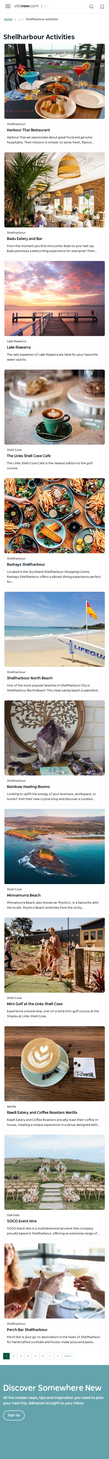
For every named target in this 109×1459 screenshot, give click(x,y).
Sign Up (14, 1415)
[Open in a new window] (54, 81)
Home (10, 19)
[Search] (91, 7)
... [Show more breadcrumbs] (21, 19)
